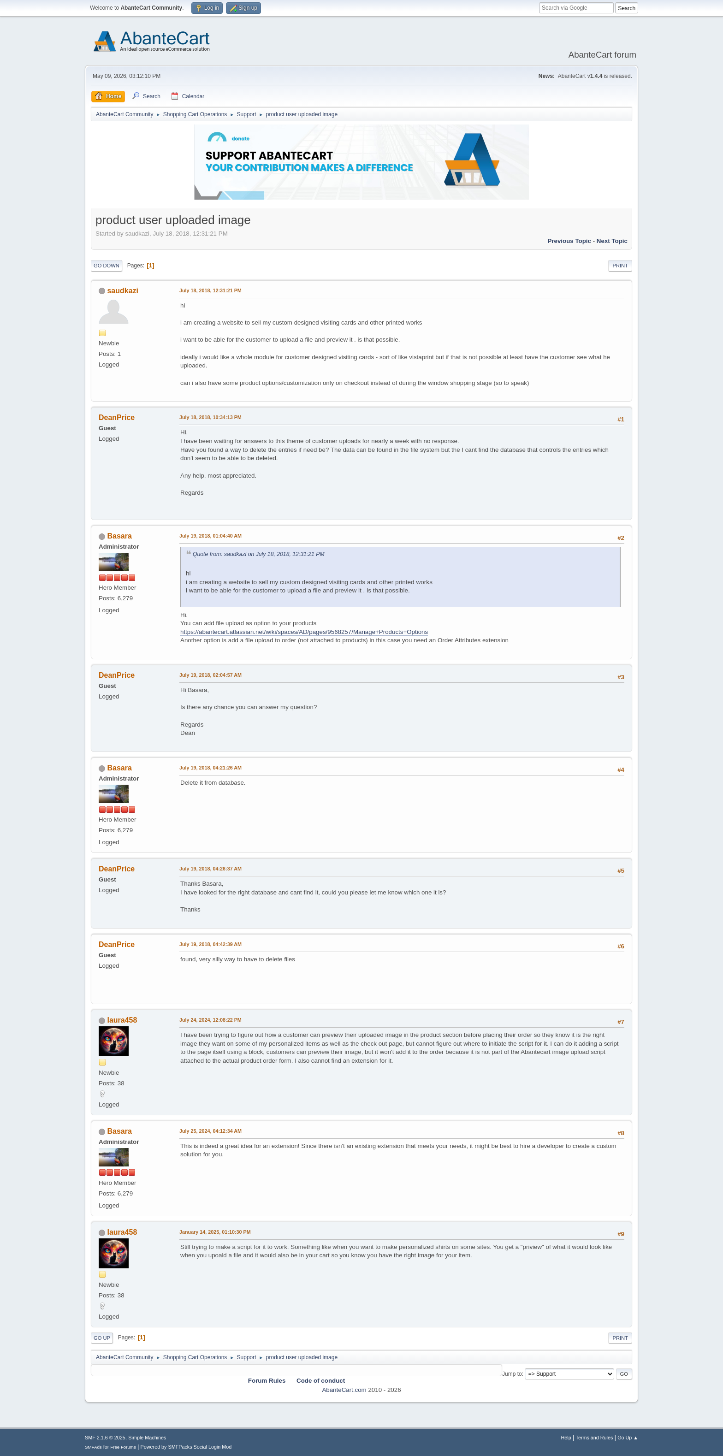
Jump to (512, 1374)
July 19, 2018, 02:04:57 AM (210, 675)
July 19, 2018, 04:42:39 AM (210, 944)
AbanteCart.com (344, 1389)
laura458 (122, 1020)
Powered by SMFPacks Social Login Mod (186, 1447)
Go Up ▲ (627, 1437)
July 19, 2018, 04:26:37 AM (210, 868)
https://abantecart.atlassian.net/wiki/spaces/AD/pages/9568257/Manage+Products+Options (304, 631)
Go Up (102, 1338)
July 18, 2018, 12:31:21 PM (210, 290)
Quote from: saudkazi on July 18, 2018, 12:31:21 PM (259, 554)
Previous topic (569, 240)
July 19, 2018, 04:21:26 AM (210, 767)
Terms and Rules (594, 1437)
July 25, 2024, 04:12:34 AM (210, 1131)
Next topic (612, 240)
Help (566, 1437)
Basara (119, 536)
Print (620, 265)
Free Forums (123, 1447)
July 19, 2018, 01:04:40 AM (210, 536)
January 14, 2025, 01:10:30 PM (215, 1232)
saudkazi (122, 291)
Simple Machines (147, 1437)
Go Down (106, 265)
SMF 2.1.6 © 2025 (105, 1437)
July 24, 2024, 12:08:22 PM (210, 1020)
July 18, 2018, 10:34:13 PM (210, 417)
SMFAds (93, 1447)
